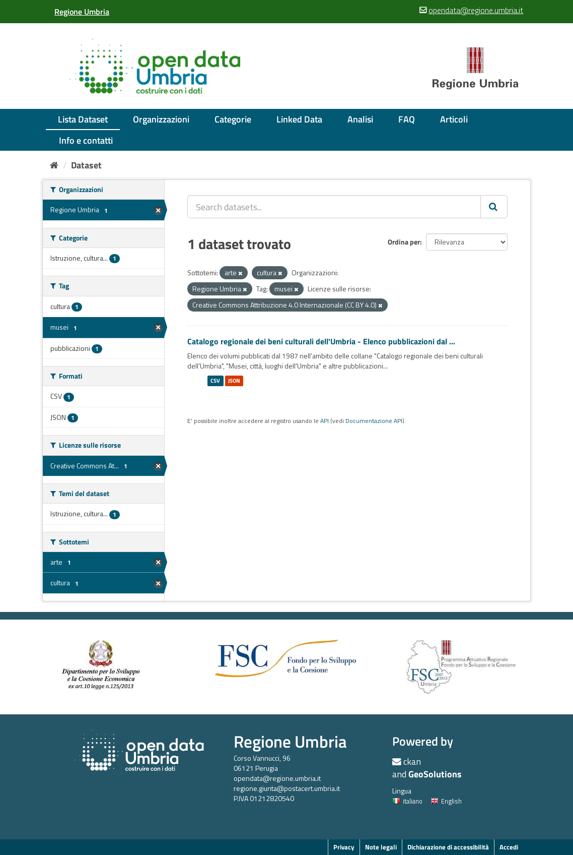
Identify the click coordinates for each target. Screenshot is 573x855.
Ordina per (404, 241)
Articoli (454, 119)
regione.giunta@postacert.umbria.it (287, 788)
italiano (407, 801)
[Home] (54, 165)
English (446, 801)
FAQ (406, 119)
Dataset (86, 165)
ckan (412, 761)
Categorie (232, 119)
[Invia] (494, 206)
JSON (234, 381)
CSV (215, 381)
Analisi (360, 119)
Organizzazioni (161, 119)
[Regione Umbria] (81, 12)
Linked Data (299, 119)
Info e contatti (86, 140)
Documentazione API (373, 420)
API (324, 420)
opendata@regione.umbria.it (277, 778)
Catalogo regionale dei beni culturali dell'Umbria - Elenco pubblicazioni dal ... (321, 341)
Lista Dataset (83, 119)
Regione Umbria (290, 741)
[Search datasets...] (334, 206)
